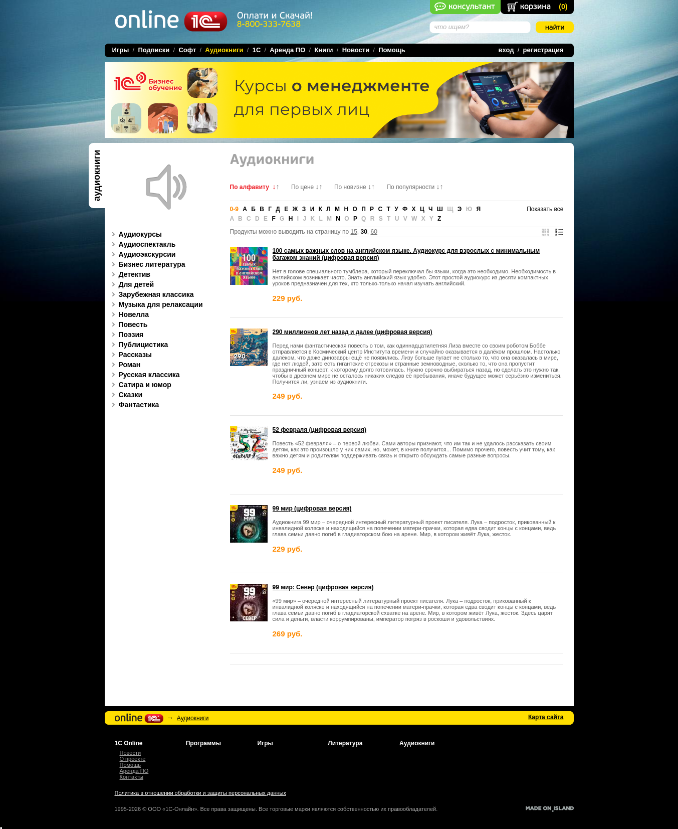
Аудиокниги (193, 718)
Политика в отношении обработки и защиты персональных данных (200, 793)
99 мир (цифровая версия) (312, 508)
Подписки (153, 50)
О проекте (133, 759)
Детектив (129, 274)
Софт (187, 50)
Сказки (125, 394)
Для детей (131, 284)
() (563, 7)
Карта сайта (546, 717)
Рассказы (130, 354)
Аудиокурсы (135, 234)
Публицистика (138, 344)
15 (353, 231)
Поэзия (126, 334)
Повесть (128, 324)
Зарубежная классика (151, 294)
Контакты (132, 777)
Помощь (391, 50)
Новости (356, 50)
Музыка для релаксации (155, 304)
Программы (203, 743)
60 (374, 231)
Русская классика (144, 374)
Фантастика (133, 404)
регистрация (543, 50)
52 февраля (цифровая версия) (319, 429)
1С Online (129, 743)
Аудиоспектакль (142, 244)
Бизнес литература (146, 264)
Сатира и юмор (139, 384)
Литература (345, 743)
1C (257, 50)
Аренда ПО (287, 50)
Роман (124, 364)
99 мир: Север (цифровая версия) (323, 587)
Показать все (545, 209)
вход (506, 50)
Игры (120, 50)
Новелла (128, 314)
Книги (323, 50)
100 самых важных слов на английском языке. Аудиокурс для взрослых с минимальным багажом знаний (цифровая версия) (406, 254)
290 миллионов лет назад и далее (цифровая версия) (352, 332)
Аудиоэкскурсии (142, 254)
